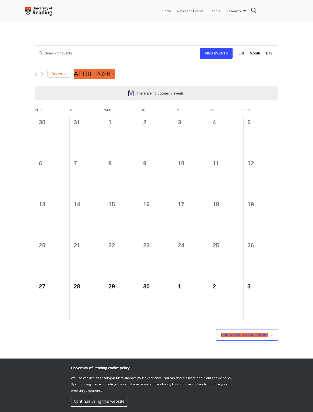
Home (166, 11)
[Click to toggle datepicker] (94, 74)
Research (233, 11)
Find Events (216, 53)
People (215, 11)
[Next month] (42, 74)
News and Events (190, 11)
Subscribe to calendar (244, 335)
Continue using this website (99, 401)
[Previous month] (36, 74)
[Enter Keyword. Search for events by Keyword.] (117, 53)
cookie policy (221, 378)
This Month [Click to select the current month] (58, 73)
